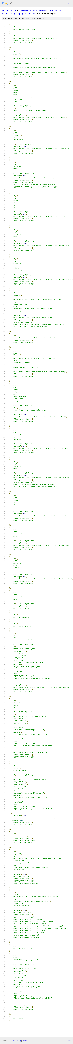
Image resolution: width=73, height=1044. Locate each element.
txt (64, 1041)
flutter (5, 10)
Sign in (68, 3)
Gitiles (13, 1041)
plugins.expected (27, 13)
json (69, 1041)
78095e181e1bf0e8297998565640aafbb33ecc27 (39, 10)
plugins (14, 13)
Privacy (18, 1041)
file (45, 19)
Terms (24, 1041)
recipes (13, 10)
